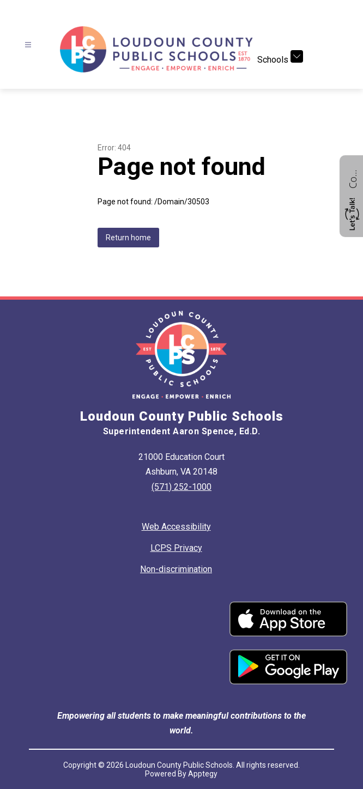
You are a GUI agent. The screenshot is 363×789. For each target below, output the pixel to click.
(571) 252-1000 (181, 487)
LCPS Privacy (176, 548)
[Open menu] (28, 45)
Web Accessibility (176, 526)
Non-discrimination (176, 569)
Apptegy (202, 773)
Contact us (352, 178)
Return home (128, 237)
